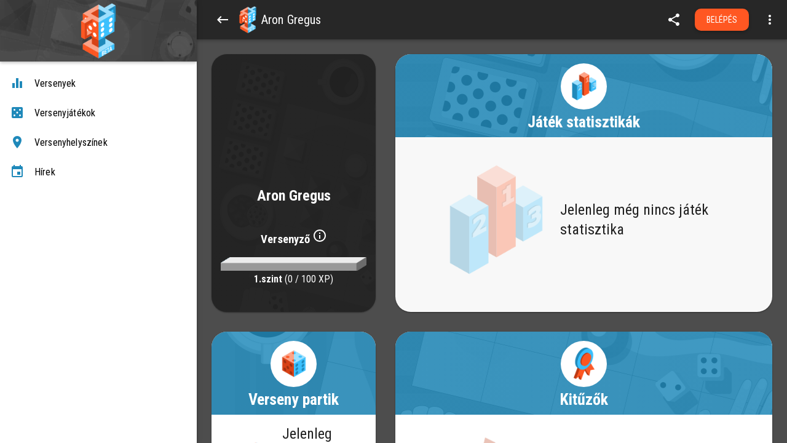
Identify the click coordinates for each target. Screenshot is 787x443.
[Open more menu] (769, 19)
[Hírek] (98, 172)
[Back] (222, 19)
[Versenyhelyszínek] (98, 143)
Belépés (722, 20)
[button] (248, 19)
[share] (674, 19)
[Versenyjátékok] (98, 113)
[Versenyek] (98, 83)
